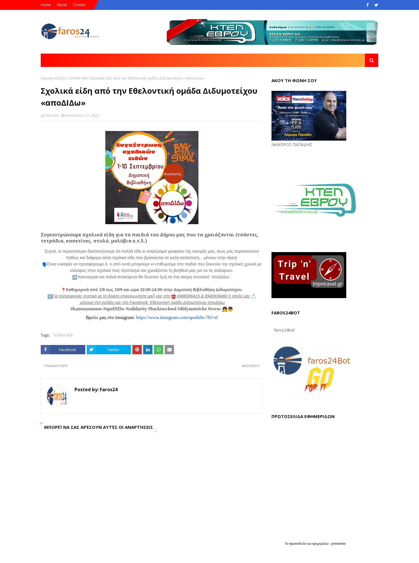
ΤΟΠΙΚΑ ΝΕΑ (78, 78)
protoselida (338, 543)
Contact (79, 4)
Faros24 (51, 115)
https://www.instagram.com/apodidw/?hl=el (177, 317)
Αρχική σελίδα (53, 78)
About (62, 4)
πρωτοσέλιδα (298, 543)
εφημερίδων (320, 543)
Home (46, 4)
